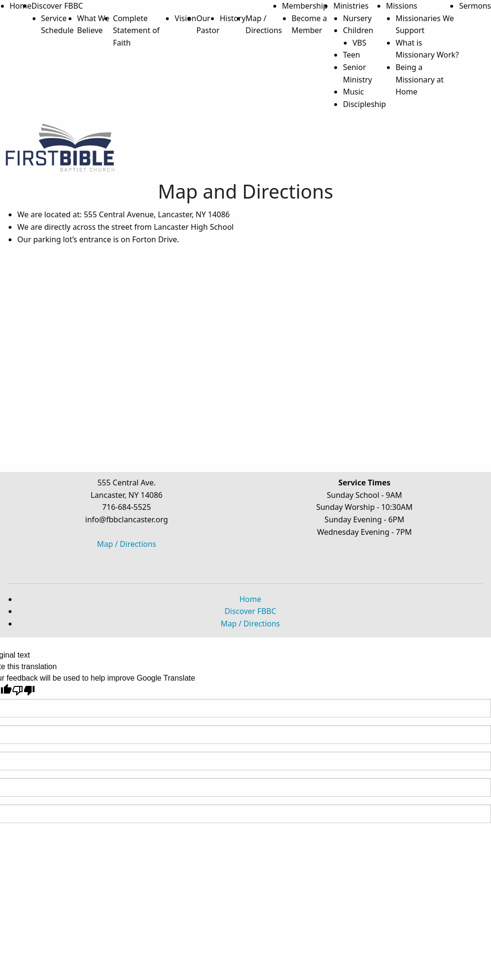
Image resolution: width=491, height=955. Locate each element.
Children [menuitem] (358, 30)
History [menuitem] (233, 18)
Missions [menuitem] (401, 5)
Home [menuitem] (21, 5)
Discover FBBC (250, 611)
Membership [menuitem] (305, 5)
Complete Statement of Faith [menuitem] (136, 30)
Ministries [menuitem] (351, 5)
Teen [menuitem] (351, 54)
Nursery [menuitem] (357, 18)
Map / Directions (126, 544)
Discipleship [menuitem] (364, 104)
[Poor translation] (23, 690)
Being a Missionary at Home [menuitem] (420, 79)
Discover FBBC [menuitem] (57, 5)
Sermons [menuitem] (475, 5)
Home (250, 599)
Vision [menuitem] (185, 18)
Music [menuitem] (353, 91)
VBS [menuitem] (359, 42)
